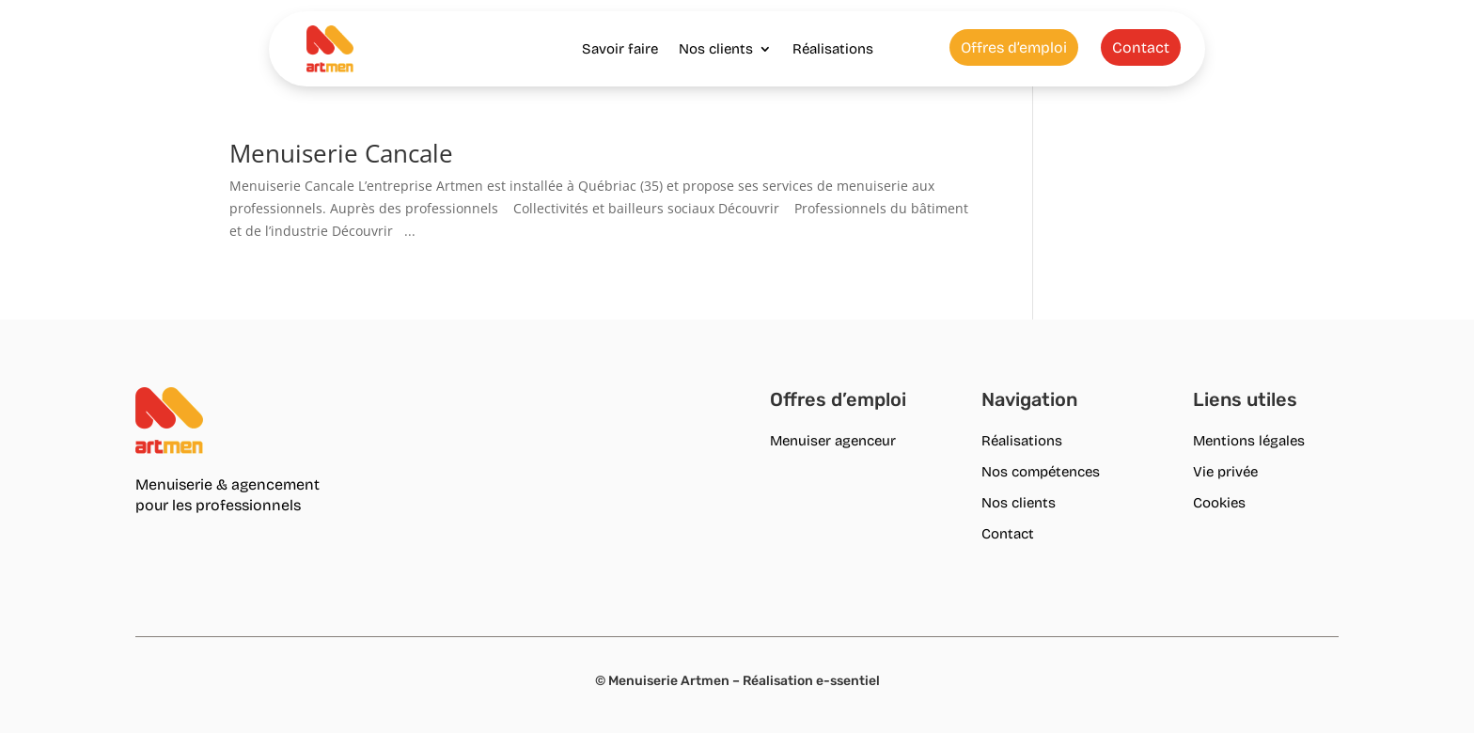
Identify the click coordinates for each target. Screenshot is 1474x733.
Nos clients (716, 48)
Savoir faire (620, 48)
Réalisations (832, 48)
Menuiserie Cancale (341, 153)
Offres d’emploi (1014, 47)
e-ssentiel (848, 681)
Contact (1140, 47)
